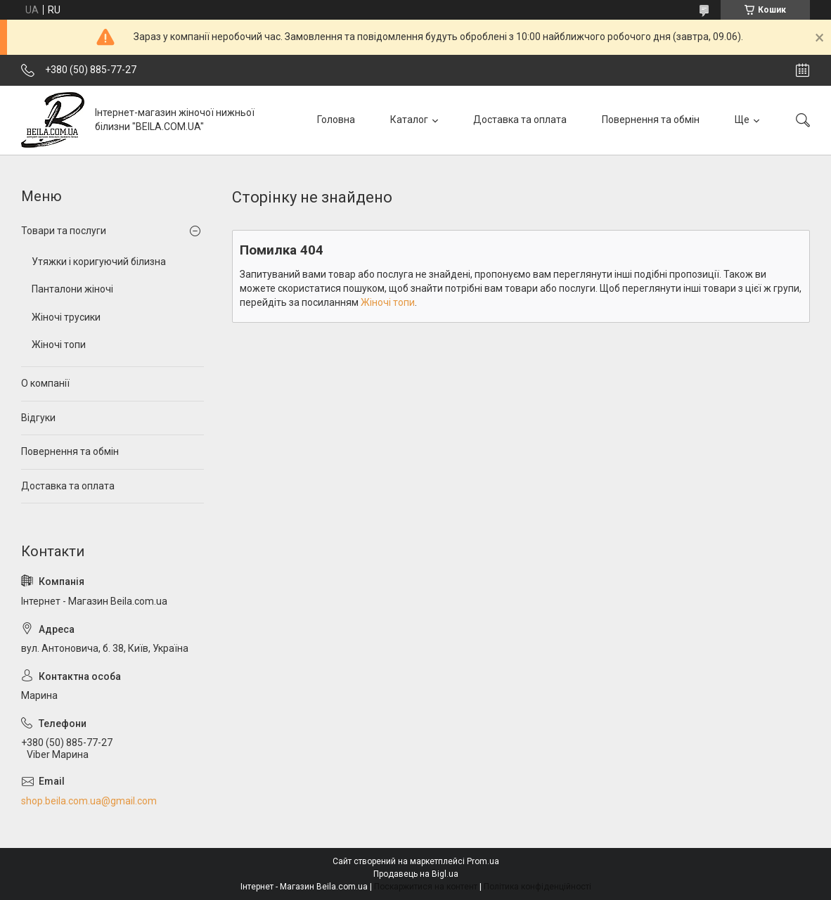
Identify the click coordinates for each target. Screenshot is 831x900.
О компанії (45, 383)
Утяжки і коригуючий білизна (99, 261)
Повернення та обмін (651, 119)
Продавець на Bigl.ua (415, 874)
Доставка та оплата (520, 119)
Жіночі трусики (66, 317)
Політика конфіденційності (537, 887)
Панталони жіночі (72, 289)
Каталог (409, 119)
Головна (336, 119)
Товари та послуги (63, 230)
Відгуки (38, 417)
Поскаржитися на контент (425, 887)
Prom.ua (483, 861)
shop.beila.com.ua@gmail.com (89, 800)
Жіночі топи (388, 302)
